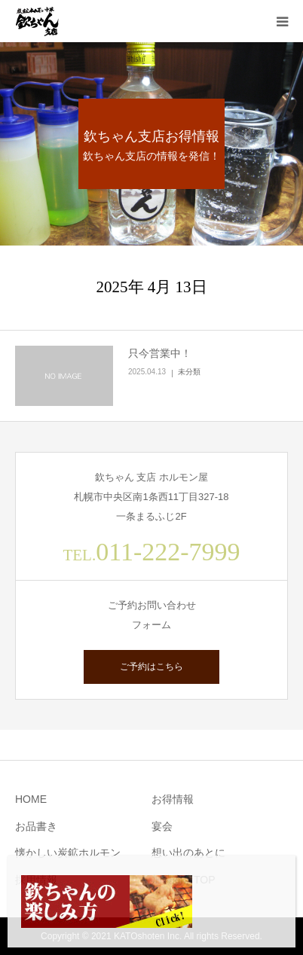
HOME (31, 799)
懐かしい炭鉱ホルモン (68, 853)
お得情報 (173, 799)
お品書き (36, 826)
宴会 (162, 826)
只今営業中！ (159, 353)
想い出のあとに (188, 853)
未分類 (189, 372)
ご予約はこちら (151, 666)
